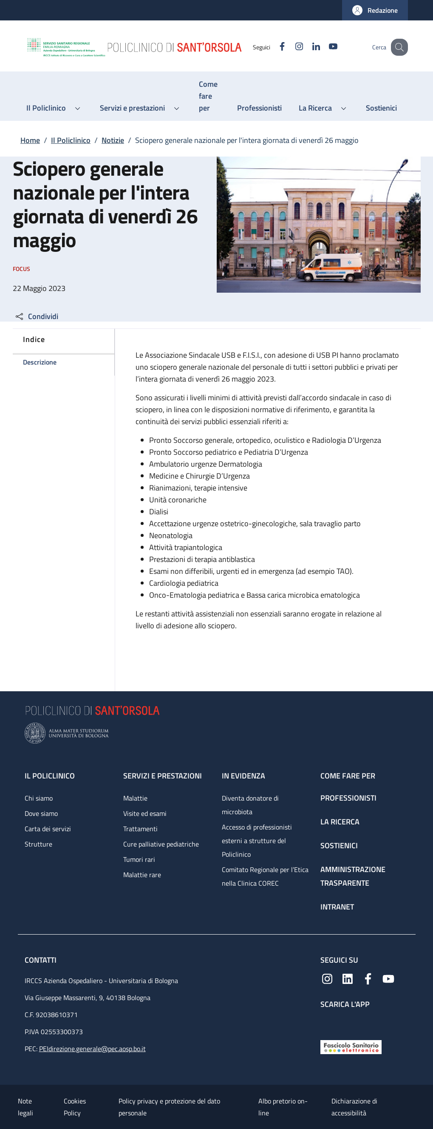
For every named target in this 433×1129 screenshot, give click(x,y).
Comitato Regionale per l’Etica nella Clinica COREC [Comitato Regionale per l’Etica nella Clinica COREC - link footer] (265, 876)
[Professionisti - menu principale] (259, 108)
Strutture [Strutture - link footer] (38, 844)
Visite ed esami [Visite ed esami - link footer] (145, 813)
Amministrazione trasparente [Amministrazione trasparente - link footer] (352, 876)
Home (30, 140)
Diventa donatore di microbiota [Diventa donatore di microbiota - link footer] (250, 805)
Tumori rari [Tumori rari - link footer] (139, 859)
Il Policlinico (71, 140)
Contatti (41, 960)
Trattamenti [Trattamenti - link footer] (140, 829)
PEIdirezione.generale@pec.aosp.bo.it (92, 1048)
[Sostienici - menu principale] (381, 108)
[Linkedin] (307, 47)
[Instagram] (290, 47)
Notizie (113, 140)
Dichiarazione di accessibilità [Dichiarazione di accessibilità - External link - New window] (354, 1107)
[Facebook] (273, 47)
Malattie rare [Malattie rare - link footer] (142, 875)
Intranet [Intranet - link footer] (337, 906)
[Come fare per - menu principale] (209, 96)
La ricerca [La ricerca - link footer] (339, 821)
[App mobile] (327, 1022)
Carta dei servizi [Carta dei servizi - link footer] (48, 829)
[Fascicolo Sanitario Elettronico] (351, 1046)
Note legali (25, 1107)
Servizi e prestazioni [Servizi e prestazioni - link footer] (162, 775)
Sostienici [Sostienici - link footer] (339, 845)
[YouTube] (324, 47)
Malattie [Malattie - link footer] (135, 798)
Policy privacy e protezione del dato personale (169, 1107)
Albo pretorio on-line (283, 1107)
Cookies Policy (75, 1107)
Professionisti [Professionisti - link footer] (348, 798)
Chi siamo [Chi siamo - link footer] (39, 798)
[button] (375, 10)
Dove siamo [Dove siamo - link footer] (41, 813)
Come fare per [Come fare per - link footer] (347, 775)
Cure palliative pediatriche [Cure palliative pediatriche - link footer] (161, 844)
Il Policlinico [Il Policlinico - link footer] (50, 775)
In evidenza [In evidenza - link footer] (243, 775)
